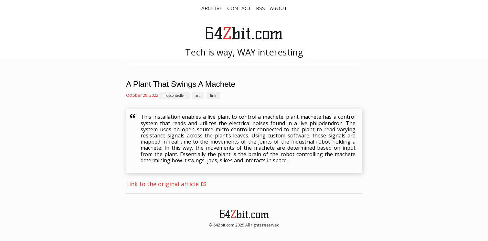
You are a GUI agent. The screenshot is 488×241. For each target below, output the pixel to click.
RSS (260, 8)
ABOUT (278, 8)
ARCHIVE (211, 8)
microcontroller (174, 95)
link (213, 95)
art (198, 95)
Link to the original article (162, 184)
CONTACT (239, 8)
